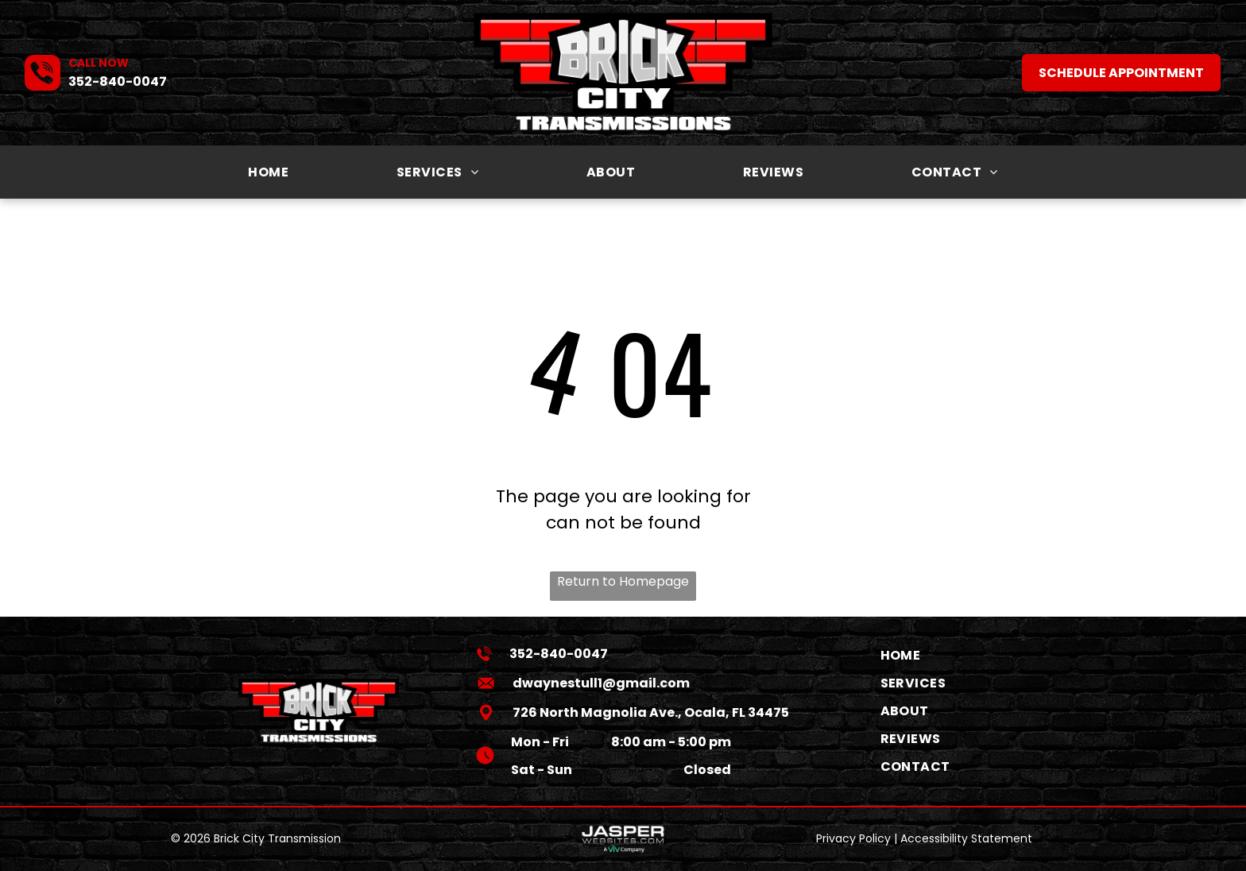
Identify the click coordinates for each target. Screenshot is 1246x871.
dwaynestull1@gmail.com (601, 683)
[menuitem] (268, 172)
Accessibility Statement (966, 838)
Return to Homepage (623, 581)
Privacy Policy (853, 838)
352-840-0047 (117, 81)
